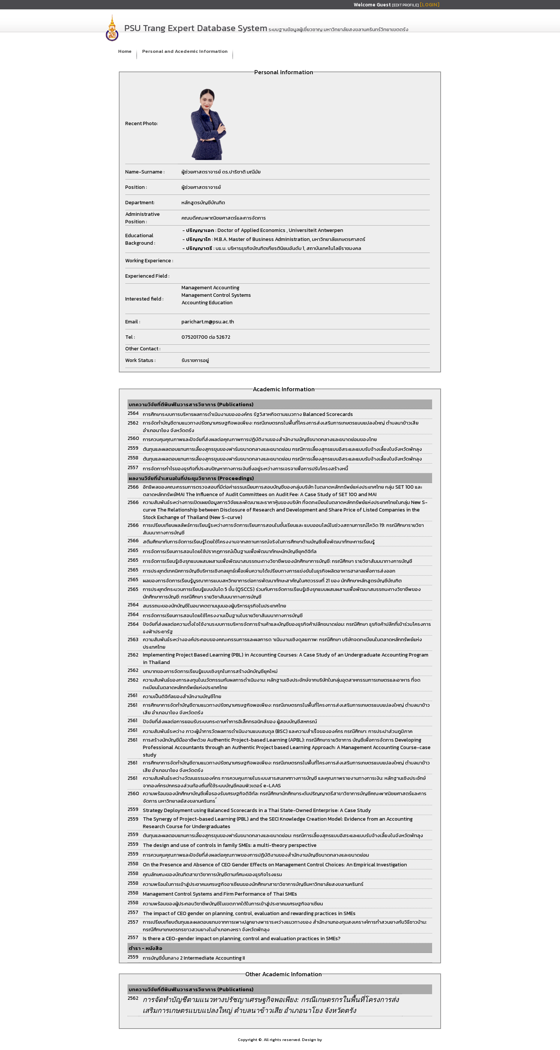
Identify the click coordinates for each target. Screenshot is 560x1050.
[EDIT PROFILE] (406, 5)
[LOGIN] (429, 4)
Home (125, 51)
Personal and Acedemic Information (185, 51)
